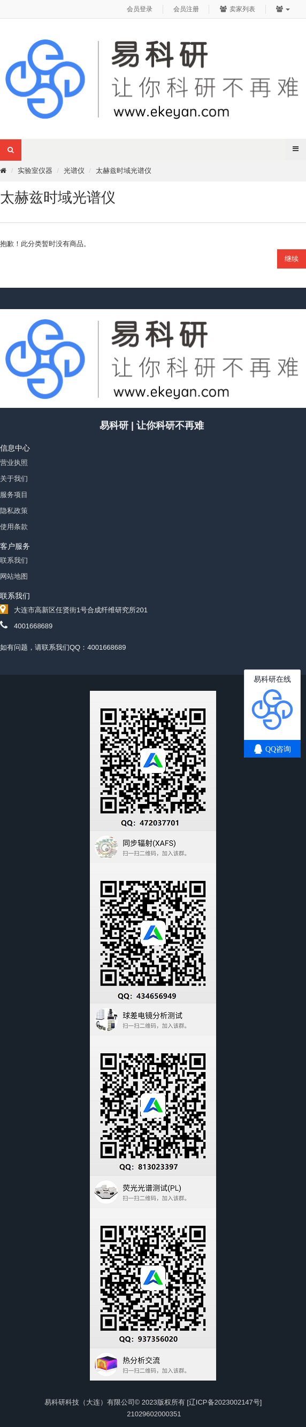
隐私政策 (14, 511)
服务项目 (14, 495)
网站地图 (14, 576)
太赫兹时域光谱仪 (123, 171)
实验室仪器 (35, 171)
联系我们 (14, 560)
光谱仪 (74, 171)
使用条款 (14, 527)
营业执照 (14, 463)
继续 (292, 259)
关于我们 (14, 479)
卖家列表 (237, 9)
